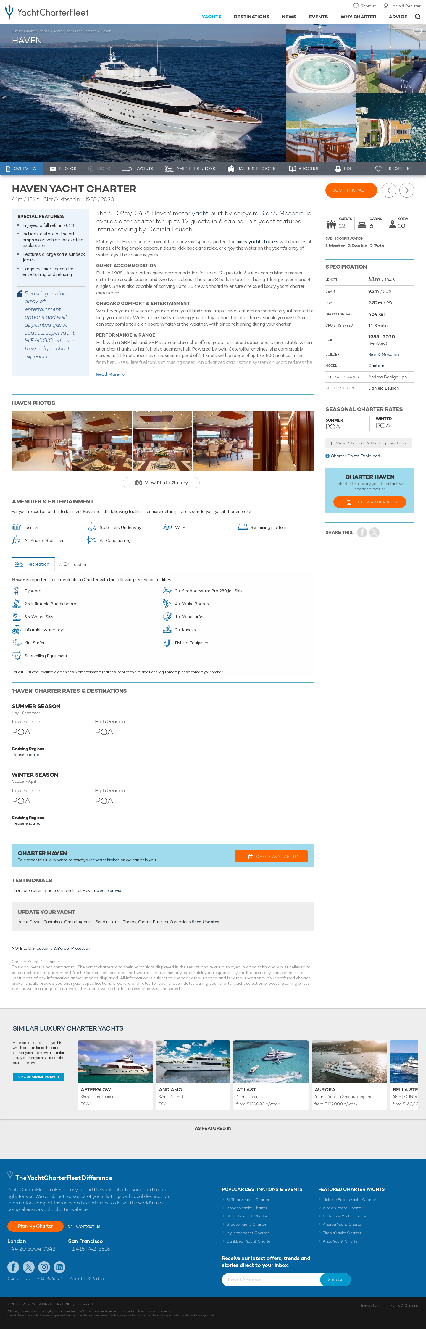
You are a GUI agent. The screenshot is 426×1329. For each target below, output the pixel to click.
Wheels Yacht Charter (343, 1207)
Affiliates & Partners (88, 1278)
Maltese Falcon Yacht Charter (349, 1199)
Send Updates (205, 921)
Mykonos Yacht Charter (247, 1232)
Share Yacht (374, 532)
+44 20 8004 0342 (31, 1248)
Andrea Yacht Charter (343, 1224)
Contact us (88, 1226)
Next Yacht (406, 190)
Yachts (212, 17)
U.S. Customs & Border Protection (59, 948)
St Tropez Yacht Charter (248, 1199)
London (16, 1241)
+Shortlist (417, 32)
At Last (246, 1089)
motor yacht (191, 213)
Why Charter (359, 17)
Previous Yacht (389, 190)
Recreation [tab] (38, 564)
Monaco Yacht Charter (246, 1207)
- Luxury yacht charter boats (65, 12)
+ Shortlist (398, 168)
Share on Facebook (362, 532)
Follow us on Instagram (44, 1267)
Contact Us (18, 1278)
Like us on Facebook (13, 1267)
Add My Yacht (49, 1278)
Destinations (252, 17)
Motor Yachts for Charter (75, 31)
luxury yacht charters (256, 241)
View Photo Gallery (166, 482)
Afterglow (96, 1089)
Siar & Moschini (282, 213)
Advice (398, 17)
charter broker (106, 860)
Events (318, 17)
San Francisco (85, 1241)
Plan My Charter (35, 1226)
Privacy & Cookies (403, 1305)
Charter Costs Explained (355, 455)
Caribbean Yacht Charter (249, 1241)
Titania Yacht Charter (342, 1232)
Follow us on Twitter (29, 1267)
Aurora (325, 1089)
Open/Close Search (418, 17)
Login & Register (406, 6)
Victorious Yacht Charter (345, 1216)
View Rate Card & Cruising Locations (371, 442)
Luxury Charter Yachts (30, 31)
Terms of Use (370, 1305)
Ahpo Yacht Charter (341, 1241)
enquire (32, 754)
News (289, 17)
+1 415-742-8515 (89, 1248)
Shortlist (368, 6)
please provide (110, 890)
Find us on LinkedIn (59, 1267)
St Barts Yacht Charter (247, 1216)
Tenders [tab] (79, 564)
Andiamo (170, 1089)
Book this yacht (351, 190)
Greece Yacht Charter (246, 1224)
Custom (376, 365)
